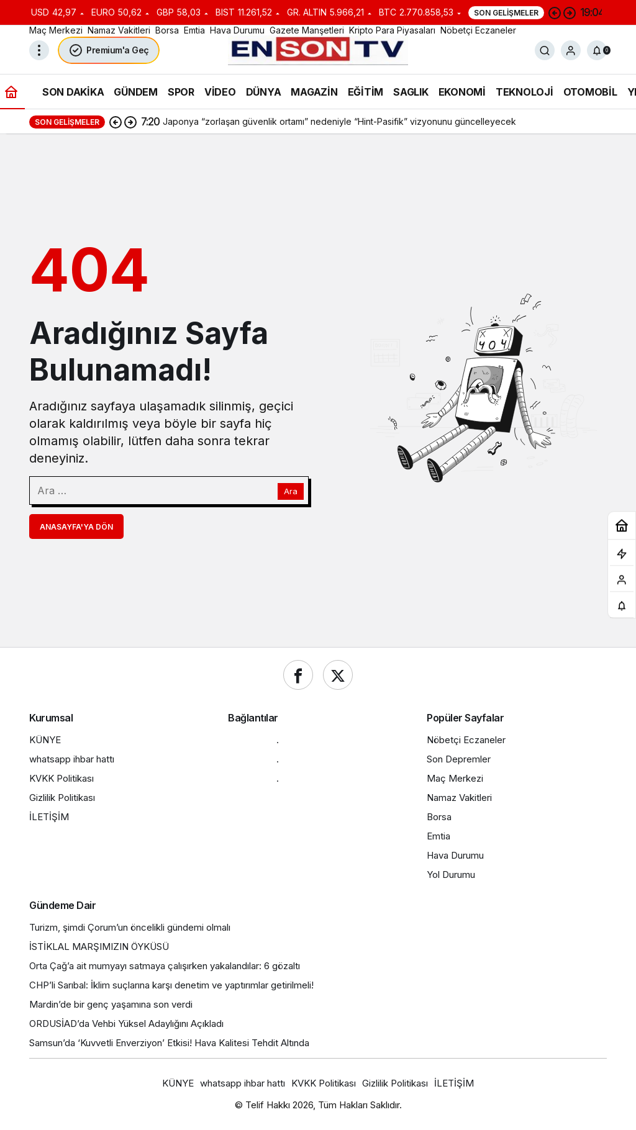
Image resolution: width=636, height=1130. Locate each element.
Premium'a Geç (108, 50)
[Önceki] (554, 12)
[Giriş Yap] (571, 50)
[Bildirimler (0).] (597, 50)
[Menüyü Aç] (39, 50)
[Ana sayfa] (11, 91)
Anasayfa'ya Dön (76, 526)
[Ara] (545, 50)
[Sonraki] (569, 12)
